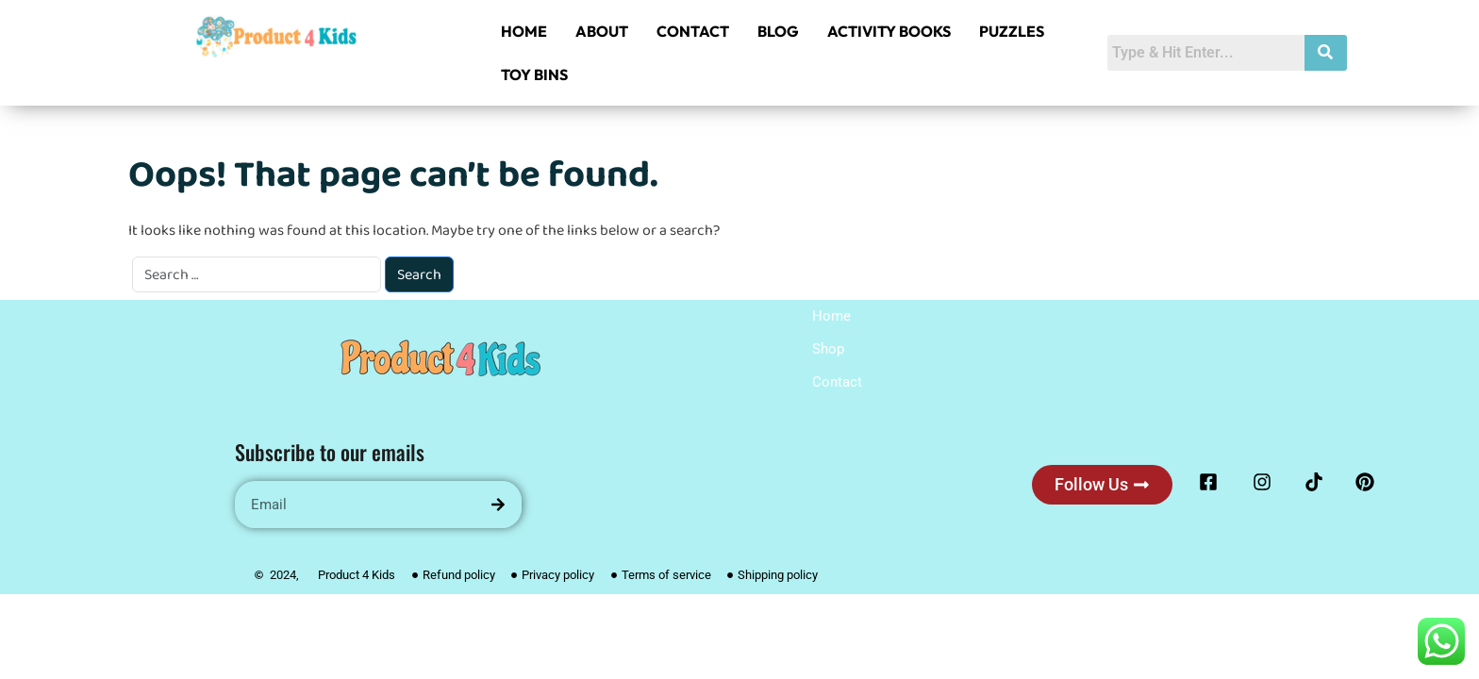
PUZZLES (1011, 31)
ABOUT (601, 31)
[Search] (498, 504)
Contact (837, 381)
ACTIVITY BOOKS (889, 31)
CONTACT (692, 31)
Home (831, 315)
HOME (524, 31)
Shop (828, 348)
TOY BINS (534, 74)
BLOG (778, 31)
